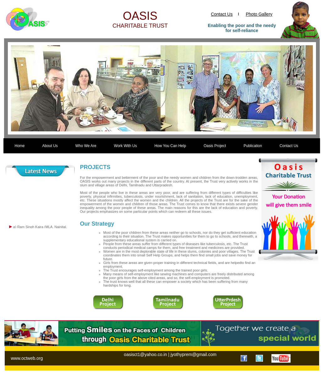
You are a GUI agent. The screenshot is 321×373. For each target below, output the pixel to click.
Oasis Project (215, 146)
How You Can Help (170, 146)
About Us (50, 146)
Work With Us (125, 146)
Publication (252, 146)
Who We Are (85, 146)
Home (20, 146)
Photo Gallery (259, 14)
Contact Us (222, 14)
